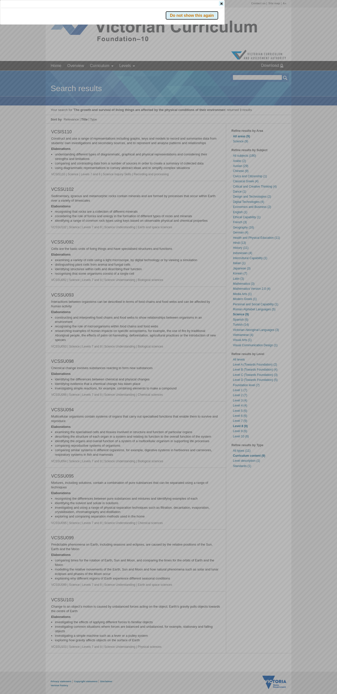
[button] (276, 75)
